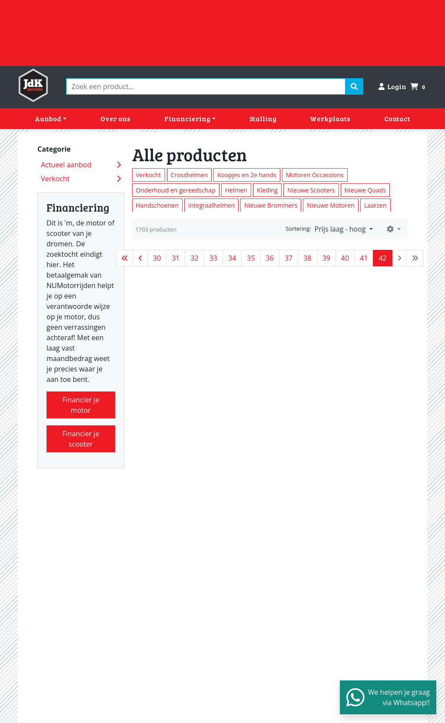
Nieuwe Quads (365, 190)
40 (345, 258)
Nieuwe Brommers (270, 205)
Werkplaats (330, 118)
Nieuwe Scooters (311, 190)
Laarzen (375, 205)
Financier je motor (80, 405)
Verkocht (148, 175)
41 (364, 258)
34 (232, 258)
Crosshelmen (189, 175)
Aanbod (48, 118)
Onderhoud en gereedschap (176, 190)
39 (326, 258)
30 (157, 258)
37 (288, 258)
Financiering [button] (187, 118)
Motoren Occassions (315, 175)
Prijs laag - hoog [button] (341, 229)
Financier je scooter (80, 439)
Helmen (236, 190)
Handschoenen (157, 205)
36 (270, 258)
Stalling (262, 118)
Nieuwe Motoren (330, 205)
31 (175, 258)
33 (213, 258)
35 (251, 258)
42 (382, 258)
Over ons (115, 118)
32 (194, 258)
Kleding (267, 190)
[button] (393, 229)
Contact (397, 118)
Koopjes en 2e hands (246, 175)
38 (307, 258)
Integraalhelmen (211, 205)
